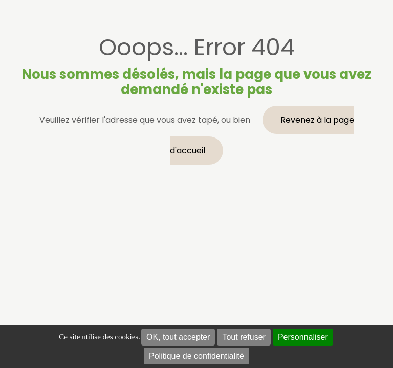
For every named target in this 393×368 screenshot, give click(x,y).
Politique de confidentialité (196, 356)
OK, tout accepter (178, 337)
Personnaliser (303, 337)
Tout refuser (243, 337)
